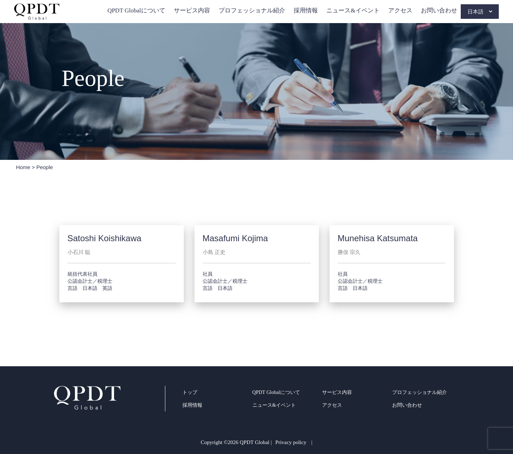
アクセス (400, 10)
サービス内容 (192, 10)
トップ (189, 392)
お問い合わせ (439, 10)
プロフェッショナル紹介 (252, 10)
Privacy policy (291, 442)
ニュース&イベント (352, 10)
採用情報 (306, 10)
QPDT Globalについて (136, 10)
